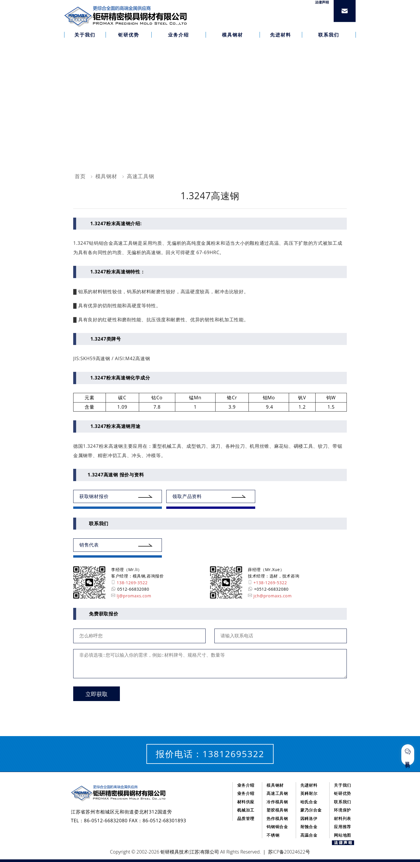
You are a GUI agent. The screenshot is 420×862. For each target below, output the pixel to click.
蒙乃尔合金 (311, 810)
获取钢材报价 (93, 496)
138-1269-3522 (129, 582)
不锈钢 (273, 835)
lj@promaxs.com (131, 596)
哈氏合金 (309, 801)
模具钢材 (106, 176)
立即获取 (96, 694)
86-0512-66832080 (106, 820)
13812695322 (233, 754)
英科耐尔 (309, 793)
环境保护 (342, 810)
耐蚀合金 (309, 826)
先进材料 (309, 785)
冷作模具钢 (277, 801)
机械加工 (245, 810)
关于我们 (342, 785)
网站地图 (342, 835)
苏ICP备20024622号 (289, 852)
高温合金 (309, 835)
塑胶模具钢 (277, 810)
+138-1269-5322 (267, 582)
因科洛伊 (309, 818)
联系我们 (342, 801)
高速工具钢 (140, 176)
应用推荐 (342, 826)
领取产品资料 (187, 496)
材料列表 (342, 818)
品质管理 (245, 818)
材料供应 (245, 801)
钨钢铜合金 (277, 826)
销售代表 (89, 545)
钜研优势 (342, 793)
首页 (80, 176)
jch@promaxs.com (270, 596)
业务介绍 (245, 785)
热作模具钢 (277, 818)
